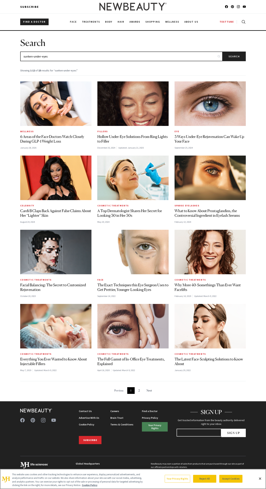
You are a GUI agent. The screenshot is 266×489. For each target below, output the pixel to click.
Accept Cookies (230, 478)
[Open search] (243, 22)
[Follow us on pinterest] (232, 6)
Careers (114, 411)
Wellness (27, 131)
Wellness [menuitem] (172, 21)
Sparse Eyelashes (187, 205)
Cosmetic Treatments (113, 205)
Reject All (204, 478)
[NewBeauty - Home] (133, 7)
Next (149, 390)
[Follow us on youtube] (244, 6)
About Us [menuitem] (191, 21)
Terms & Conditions (121, 424)
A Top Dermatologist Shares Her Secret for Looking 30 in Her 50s (129, 213)
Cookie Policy (86, 424)
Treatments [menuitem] (91, 21)
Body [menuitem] (108, 21)
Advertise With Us (89, 417)
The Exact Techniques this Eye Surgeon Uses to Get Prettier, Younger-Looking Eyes (132, 287)
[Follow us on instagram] (238, 6)
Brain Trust (116, 417)
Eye (177, 131)
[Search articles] (121, 56)
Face (100, 279)
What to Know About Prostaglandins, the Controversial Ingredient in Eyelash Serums (207, 213)
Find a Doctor (149, 411)
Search (234, 56)
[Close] (260, 479)
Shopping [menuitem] (152, 21)
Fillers (102, 131)
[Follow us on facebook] (226, 6)
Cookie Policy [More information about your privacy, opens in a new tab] (89, 485)
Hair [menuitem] (121, 21)
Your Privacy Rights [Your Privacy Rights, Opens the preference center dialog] (177, 478)
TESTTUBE (227, 21)
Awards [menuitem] (134, 21)
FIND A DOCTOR (34, 21)
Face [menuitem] (73, 21)
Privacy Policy (150, 417)
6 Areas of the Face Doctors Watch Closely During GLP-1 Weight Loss (52, 139)
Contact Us (85, 411)
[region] (133, 479)
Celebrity (27, 205)
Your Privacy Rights (154, 426)
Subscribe (29, 7)
